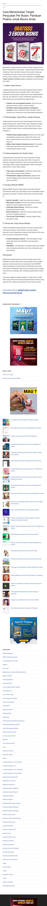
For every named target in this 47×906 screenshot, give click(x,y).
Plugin (4, 761)
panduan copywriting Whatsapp (12, 716)
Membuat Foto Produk (9, 678)
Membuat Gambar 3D (9, 682)
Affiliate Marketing (8, 551)
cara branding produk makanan (11, 584)
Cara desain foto (7, 588)
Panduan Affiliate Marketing (10, 704)
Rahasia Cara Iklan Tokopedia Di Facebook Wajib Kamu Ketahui (21, 480)
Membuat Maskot (8, 697)
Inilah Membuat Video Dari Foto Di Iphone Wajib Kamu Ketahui (21, 431)
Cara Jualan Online (8, 592)
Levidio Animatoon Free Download (12, 659)
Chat (41, 902)
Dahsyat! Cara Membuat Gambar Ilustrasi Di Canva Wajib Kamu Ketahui (24, 459)
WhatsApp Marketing (9, 783)
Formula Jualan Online (9, 633)
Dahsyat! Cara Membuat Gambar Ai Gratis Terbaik (18, 506)
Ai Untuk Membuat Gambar (10, 558)
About (14, 902)
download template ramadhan (11, 622)
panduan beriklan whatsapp (10, 708)
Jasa (4, 644)
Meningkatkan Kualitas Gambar (11, 701)
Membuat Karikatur (8, 693)
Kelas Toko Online (8, 652)
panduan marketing (8, 738)
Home (4, 3)
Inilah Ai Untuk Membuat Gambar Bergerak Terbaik (18, 463)
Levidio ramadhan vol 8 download (12, 671)
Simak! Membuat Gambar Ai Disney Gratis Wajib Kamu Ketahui (21, 452)
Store (23, 902)
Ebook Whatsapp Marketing (10, 626)
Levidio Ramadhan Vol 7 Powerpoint (13, 667)
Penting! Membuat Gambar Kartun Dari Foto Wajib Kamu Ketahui (22, 442)
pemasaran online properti (10, 757)
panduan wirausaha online (10, 753)
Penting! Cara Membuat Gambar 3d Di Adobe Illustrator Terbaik (21, 498)
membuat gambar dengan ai (11, 686)
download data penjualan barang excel (13, 618)
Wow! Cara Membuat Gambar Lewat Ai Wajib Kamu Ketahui (20, 455)
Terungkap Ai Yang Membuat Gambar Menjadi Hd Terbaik (20, 491)
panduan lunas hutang (9, 734)
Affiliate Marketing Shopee (10, 554)
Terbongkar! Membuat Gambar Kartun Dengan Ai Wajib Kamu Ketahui (23, 434)
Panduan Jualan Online (9, 727)
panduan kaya (7, 731)
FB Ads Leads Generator (9, 629)
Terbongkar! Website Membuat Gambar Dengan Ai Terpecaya (21, 502)
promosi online (7, 764)
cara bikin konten (7, 581)
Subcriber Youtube (8, 772)
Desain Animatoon (8, 607)
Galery (32, 902)
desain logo (6, 614)
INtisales (5, 637)
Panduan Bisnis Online (9, 712)
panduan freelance (8, 723)
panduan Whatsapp (8, 749)
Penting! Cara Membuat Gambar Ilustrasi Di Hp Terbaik (19, 487)
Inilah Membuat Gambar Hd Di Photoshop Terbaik (18, 476)
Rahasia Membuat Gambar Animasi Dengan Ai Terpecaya (20, 495)
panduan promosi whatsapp (11, 746)
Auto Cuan (6, 566)
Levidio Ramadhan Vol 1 (9, 663)
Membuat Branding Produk (10, 674)
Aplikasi (5, 562)
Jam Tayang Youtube (9, 641)
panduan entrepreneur (9, 719)
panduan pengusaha (8, 742)
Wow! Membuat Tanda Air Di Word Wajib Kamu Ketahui (19, 423)
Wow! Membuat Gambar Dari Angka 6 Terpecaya (17, 510)
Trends (4, 776)
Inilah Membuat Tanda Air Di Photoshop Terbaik (17, 484)
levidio (4, 656)
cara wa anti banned (8, 599)
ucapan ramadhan (8, 779)
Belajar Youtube (7, 573)
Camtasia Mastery (8, 577)
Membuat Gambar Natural (10, 689)
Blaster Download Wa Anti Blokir (12, 378)
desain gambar (7, 611)
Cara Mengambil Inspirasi (10, 596)
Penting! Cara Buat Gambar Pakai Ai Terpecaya (17, 427)
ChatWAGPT (6, 603)
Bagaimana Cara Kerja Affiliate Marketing (14, 569)
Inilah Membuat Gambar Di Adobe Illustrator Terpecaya (19, 438)
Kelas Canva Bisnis (8, 648)
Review (5, 768)
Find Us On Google (8, 374)
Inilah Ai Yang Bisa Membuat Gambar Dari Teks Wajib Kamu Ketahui (23, 472)
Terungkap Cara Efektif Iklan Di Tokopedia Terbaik (17, 420)
